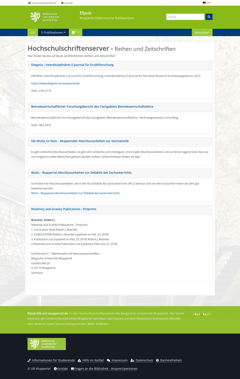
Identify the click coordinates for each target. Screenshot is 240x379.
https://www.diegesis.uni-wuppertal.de (55, 83)
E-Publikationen (52, 32)
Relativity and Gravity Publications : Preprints (63, 209)
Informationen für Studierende (51, 360)
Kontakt (61, 369)
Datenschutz (141, 360)
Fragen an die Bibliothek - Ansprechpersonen (104, 369)
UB (33, 32)
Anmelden (202, 32)
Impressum (117, 360)
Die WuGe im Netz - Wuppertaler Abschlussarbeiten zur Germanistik (80, 141)
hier (137, 157)
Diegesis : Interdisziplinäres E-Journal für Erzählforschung (72, 65)
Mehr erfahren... (99, 324)
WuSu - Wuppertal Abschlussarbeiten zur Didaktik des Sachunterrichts (81, 173)
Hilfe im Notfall (91, 360)
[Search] (185, 17)
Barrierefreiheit (169, 360)
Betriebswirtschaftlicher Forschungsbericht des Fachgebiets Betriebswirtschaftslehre (92, 106)
